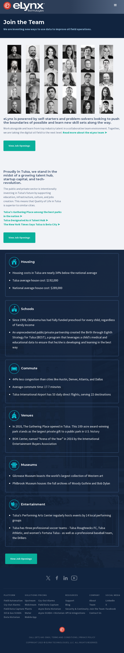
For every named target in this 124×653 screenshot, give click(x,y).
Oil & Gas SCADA (12, 613)
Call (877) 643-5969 (39, 637)
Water (28, 613)
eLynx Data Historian (49, 609)
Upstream (30, 600)
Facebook (111, 609)
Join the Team (97, 609)
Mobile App (31, 617)
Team (92, 604)
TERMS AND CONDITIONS (64, 637)
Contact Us (95, 613)
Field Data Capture (14, 609)
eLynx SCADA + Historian (51, 613)
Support (69, 600)
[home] (24, 7)
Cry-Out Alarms (12, 604)
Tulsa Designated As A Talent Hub (25, 220)
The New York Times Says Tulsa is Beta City (31, 224)
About (92, 600)
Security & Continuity (77, 609)
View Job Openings (19, 145)
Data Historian (12, 617)
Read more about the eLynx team (85, 132)
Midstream (30, 604)
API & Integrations (75, 613)
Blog (67, 604)
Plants (28, 609)
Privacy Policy (87, 637)
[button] (115, 5)
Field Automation (13, 600)
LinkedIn (110, 600)
